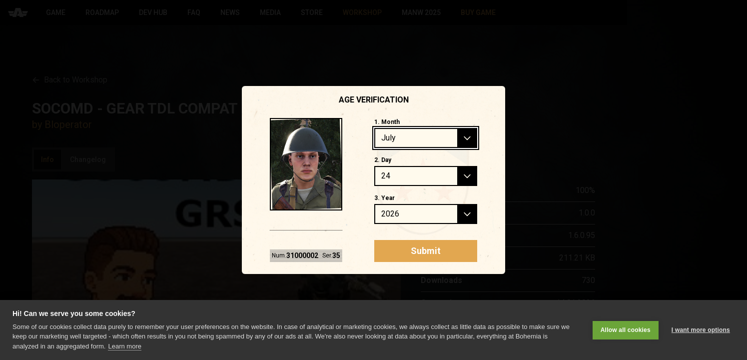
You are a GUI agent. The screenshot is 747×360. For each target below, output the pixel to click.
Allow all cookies (626, 330)
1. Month (387, 122)
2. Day (382, 160)
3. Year (384, 198)
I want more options (701, 330)
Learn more (124, 346)
